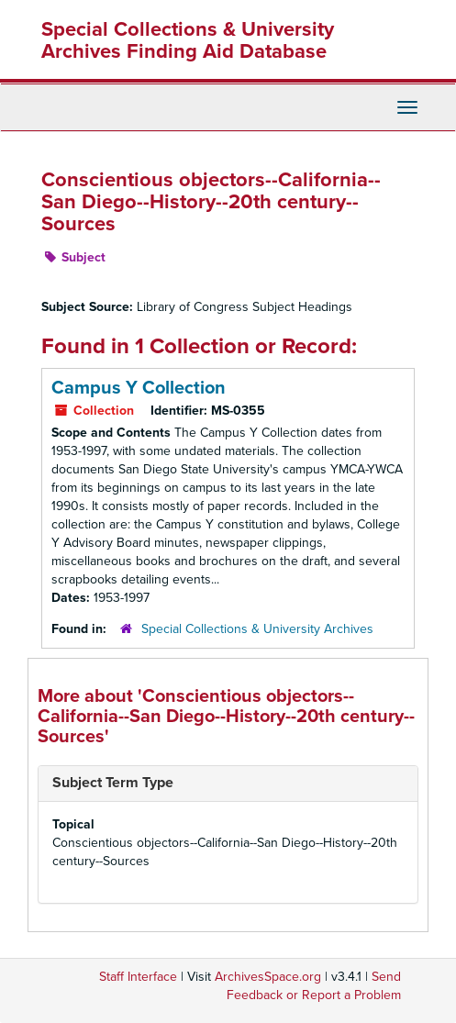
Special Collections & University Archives (257, 629)
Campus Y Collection (138, 388)
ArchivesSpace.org (268, 976)
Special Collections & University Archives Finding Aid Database (187, 40)
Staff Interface (138, 976)
